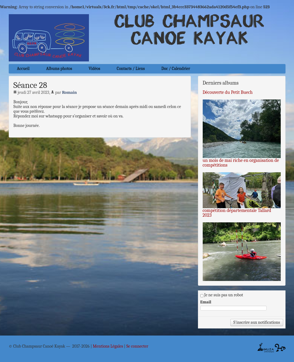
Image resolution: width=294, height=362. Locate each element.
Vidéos (94, 68)
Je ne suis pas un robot (221, 295)
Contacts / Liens (131, 68)
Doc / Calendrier (175, 68)
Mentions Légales (108, 346)
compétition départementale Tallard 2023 (237, 213)
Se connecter (137, 346)
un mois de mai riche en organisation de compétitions (241, 163)
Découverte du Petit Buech (228, 92)
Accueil (23, 68)
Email (205, 302)
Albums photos (59, 68)
